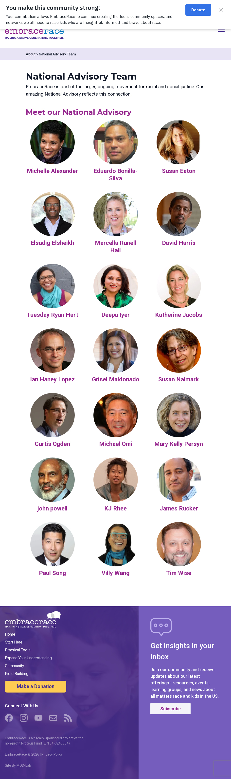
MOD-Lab (24, 765)
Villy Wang (116, 573)
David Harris (178, 242)
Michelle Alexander (52, 171)
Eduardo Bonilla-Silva (115, 175)
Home (10, 634)
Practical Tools (18, 650)
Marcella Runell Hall (115, 246)
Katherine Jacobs (178, 314)
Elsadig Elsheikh (52, 242)
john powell (52, 508)
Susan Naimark (178, 379)
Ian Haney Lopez (52, 379)
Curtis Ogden (52, 443)
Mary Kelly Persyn (178, 443)
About (31, 54)
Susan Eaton (178, 171)
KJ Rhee (115, 508)
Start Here (13, 642)
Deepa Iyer (115, 314)
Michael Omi (115, 443)
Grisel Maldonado (115, 379)
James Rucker (179, 508)
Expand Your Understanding (28, 658)
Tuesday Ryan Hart (52, 314)
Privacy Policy (52, 754)
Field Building (16, 673)
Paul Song (52, 573)
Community (14, 665)
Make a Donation (35, 686)
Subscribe (170, 708)
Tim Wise (178, 573)
